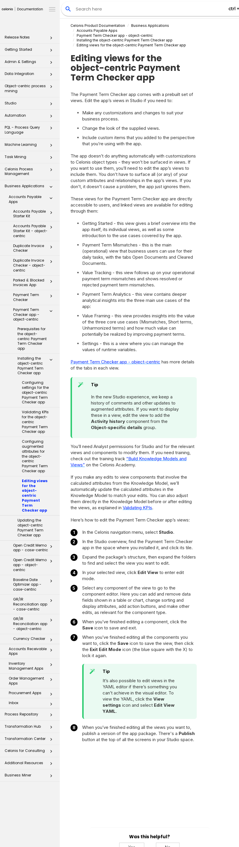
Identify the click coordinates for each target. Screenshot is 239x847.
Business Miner (30, 776)
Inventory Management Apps (32, 666)
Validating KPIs (137, 507)
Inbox (32, 704)
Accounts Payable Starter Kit (34, 214)
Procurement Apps (32, 694)
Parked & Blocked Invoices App (34, 283)
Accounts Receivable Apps (32, 651)
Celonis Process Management (30, 171)
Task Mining (30, 158)
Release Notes (30, 38)
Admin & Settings (30, 63)
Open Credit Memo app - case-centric (34, 548)
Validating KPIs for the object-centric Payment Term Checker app (35, 422)
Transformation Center (30, 740)
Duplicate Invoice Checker (34, 248)
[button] (51, 39)
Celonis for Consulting (30, 752)
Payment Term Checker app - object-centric (34, 314)
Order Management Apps (32, 681)
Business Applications (30, 187)
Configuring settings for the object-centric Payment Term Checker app (35, 392)
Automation (30, 117)
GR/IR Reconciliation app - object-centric (34, 623)
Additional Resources (30, 764)
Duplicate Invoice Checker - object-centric (34, 265)
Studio (30, 104)
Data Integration (30, 75)
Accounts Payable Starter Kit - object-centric (34, 230)
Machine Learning (30, 146)
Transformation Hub (30, 728)
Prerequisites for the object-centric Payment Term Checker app (32, 338)
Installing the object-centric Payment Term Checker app (36, 365)
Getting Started (30, 51)
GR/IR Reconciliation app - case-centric (34, 604)
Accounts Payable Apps (32, 199)
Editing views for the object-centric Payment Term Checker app (35, 495)
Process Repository (30, 715)
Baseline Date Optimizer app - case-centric (34, 584)
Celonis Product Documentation (98, 25)
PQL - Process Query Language (30, 130)
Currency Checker (34, 640)
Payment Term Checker (34, 297)
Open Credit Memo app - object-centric (34, 564)
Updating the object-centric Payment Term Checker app (30, 527)
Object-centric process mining (30, 88)
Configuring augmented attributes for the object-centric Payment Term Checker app (35, 456)
